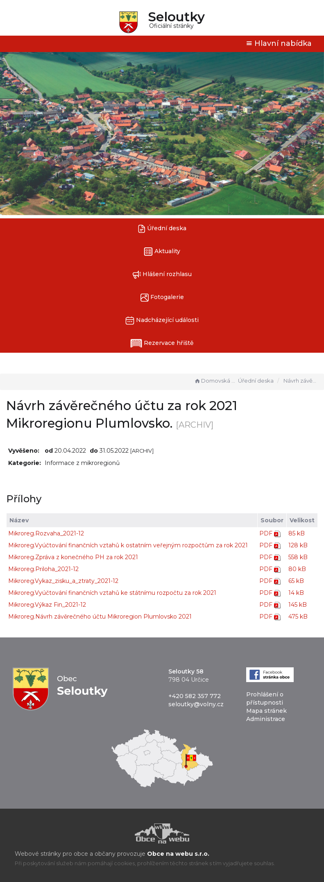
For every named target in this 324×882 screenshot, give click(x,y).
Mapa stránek (266, 710)
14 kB (296, 592)
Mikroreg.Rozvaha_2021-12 (46, 533)
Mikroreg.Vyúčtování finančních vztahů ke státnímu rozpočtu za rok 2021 (112, 592)
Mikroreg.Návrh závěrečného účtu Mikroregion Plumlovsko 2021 (100, 616)
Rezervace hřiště (162, 343)
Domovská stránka (215, 380)
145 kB (297, 604)
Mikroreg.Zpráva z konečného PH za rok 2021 (73, 557)
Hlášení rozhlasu (162, 274)
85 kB (296, 533)
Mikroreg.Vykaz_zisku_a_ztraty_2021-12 (63, 581)
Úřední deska (162, 228)
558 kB (298, 557)
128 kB (298, 545)
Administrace (265, 719)
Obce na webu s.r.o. (178, 853)
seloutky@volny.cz (196, 704)
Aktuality (162, 251)
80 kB (297, 569)
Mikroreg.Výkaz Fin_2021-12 (47, 604)
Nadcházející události (162, 320)
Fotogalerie (162, 297)
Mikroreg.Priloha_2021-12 (43, 569)
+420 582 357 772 (194, 696)
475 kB (298, 616)
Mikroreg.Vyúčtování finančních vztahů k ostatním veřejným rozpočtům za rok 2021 (128, 545)
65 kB (296, 581)
